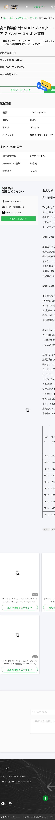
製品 (11, 18)
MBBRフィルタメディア (26, 18)
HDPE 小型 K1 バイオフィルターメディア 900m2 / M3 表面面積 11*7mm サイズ (20, 662)
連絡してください (20, 90)
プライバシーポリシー (9, 817)
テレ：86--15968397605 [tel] (13, 777)
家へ (5, 18)
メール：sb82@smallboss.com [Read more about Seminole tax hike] (16, 782)
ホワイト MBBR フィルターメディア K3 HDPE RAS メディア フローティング (19, 600)
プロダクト (39, 7)
